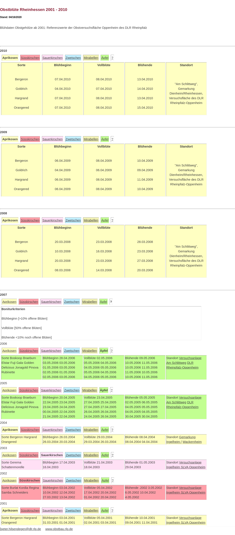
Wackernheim (192, 442)
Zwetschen (73, 57)
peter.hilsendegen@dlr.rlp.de (21, 529)
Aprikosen (9, 301)
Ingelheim (173, 467)
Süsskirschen (30, 57)
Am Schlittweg (176, 362)
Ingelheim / (174, 442)
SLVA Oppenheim (193, 467)
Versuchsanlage (190, 358)
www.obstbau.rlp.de (59, 529)
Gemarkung (187, 437)
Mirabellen (91, 57)
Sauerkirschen (52, 57)
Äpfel (104, 57)
